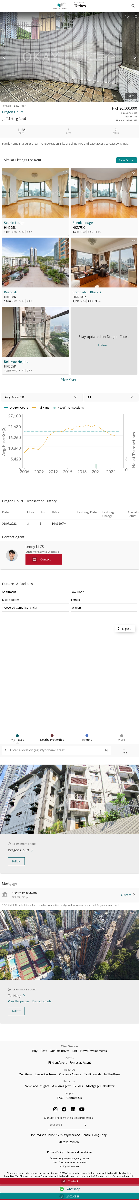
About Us (69, 1069)
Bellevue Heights (16, 361)
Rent (43, 1050)
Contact (69, 1181)
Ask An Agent (61, 1086)
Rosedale (11, 292)
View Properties (19, 1001)
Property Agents (70, 1074)
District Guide (42, 1001)
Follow (16, 861)
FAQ (60, 1097)
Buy (34, 1050)
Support (69, 1093)
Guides (78, 1086)
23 (131, 96)
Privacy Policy (55, 1152)
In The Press (112, 1074)
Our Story (25, 1074)
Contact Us (74, 1097)
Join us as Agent (80, 1062)
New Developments (93, 1050)
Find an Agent (57, 1062)
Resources (69, 1081)
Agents (69, 1057)
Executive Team (45, 1074)
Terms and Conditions (79, 1152)
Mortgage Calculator (100, 1086)
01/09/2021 (9, 523)
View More (68, 379)
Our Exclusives (59, 1050)
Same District (126, 160)
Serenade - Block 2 (87, 292)
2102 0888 (69, 1196)
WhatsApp (69, 1189)
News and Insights (37, 1086)
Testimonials (92, 1074)
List (74, 1050)
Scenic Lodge (14, 222)
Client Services (69, 1046)
